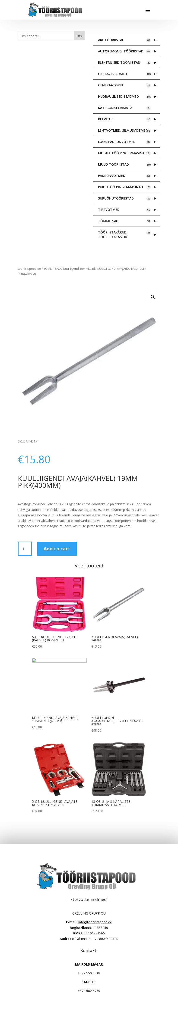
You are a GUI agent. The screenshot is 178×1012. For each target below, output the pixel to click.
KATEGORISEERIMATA (124, 108)
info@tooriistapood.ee (95, 922)
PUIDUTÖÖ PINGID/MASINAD (129, 187)
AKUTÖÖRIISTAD (129, 39)
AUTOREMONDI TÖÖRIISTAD (129, 51)
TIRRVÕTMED (129, 209)
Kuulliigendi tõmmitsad (79, 269)
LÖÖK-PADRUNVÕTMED (129, 141)
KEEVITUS (129, 119)
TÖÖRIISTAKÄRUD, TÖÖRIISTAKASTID (129, 234)
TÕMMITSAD (129, 221)
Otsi (79, 36)
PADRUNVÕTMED (129, 175)
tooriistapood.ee (29, 269)
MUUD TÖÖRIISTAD (129, 164)
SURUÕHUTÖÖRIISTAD (129, 198)
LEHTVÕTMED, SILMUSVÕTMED (129, 130)
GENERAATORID (129, 85)
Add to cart (57, 548)
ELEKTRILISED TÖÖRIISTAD (129, 62)
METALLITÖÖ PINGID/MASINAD (129, 153)
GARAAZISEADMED (129, 73)
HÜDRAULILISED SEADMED (129, 96)
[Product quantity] (25, 549)
